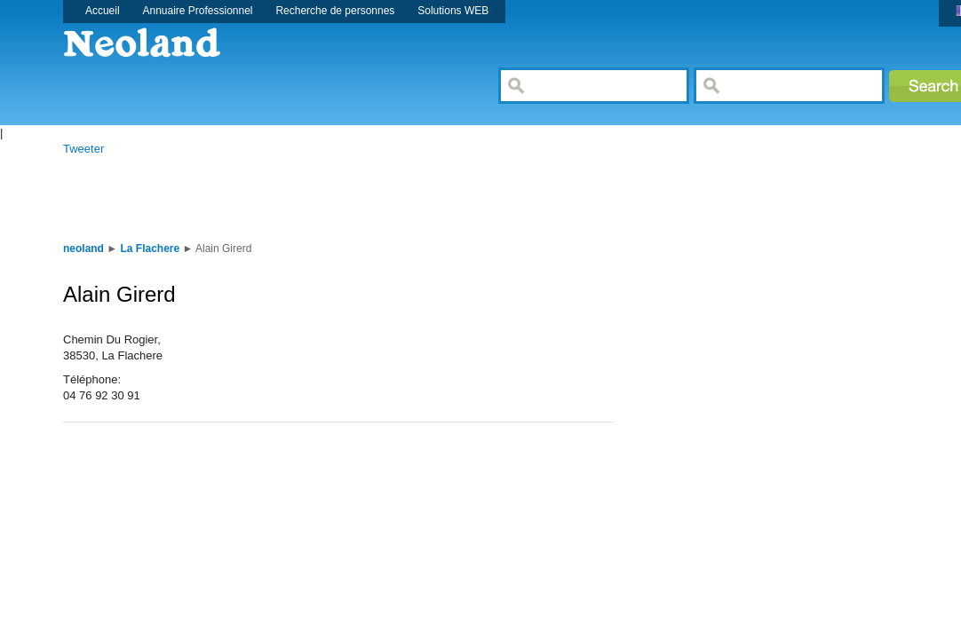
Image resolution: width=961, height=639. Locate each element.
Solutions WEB (452, 10)
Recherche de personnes (334, 10)
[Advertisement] (377, 197)
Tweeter (83, 148)
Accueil (102, 10)
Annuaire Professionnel (198, 10)
